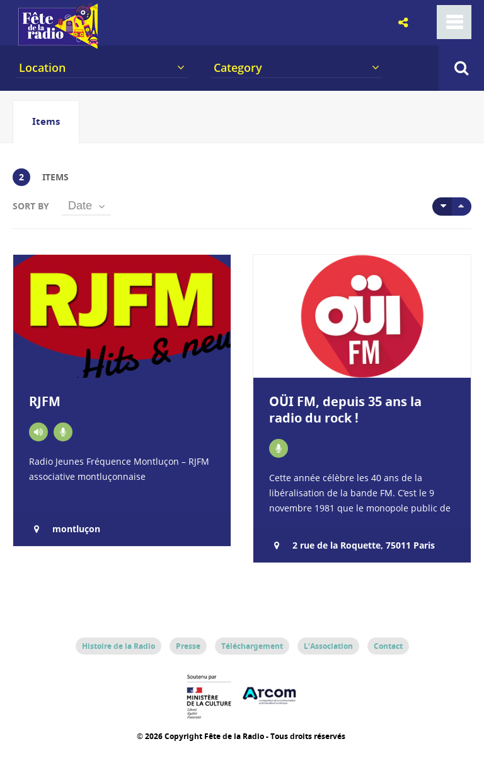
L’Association (328, 646)
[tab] (46, 121)
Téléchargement (252, 646)
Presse (188, 646)
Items (46, 121)
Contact (388, 646)
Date (80, 205)
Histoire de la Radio (118, 646)
